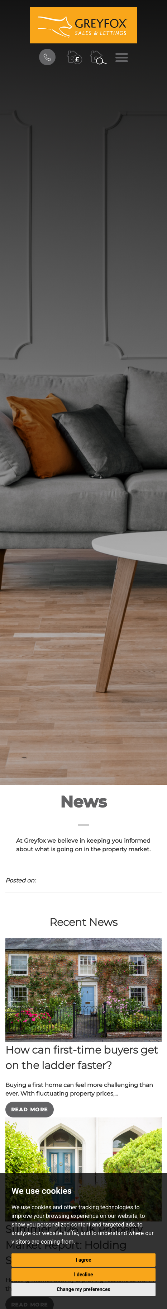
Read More (29, 1109)
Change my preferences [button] (83, 1289)
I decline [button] (83, 1274)
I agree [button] (83, 1260)
